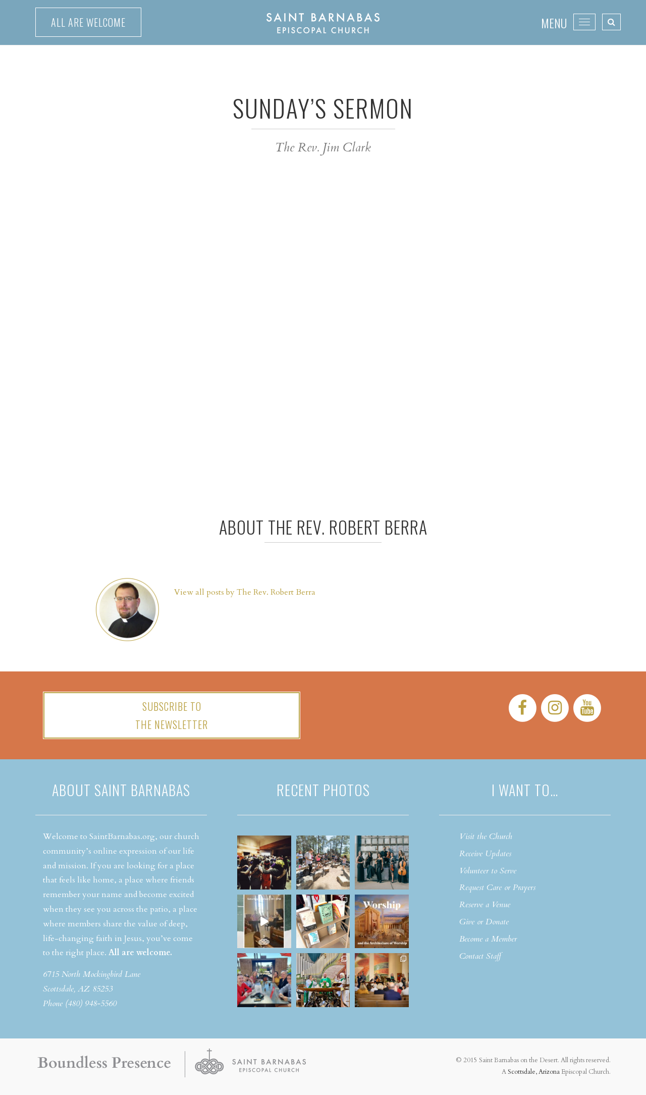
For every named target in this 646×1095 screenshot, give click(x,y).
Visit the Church (485, 836)
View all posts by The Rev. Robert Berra (244, 592)
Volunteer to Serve (487, 870)
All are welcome (88, 22)
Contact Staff (480, 956)
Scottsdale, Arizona (534, 1071)
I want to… (525, 789)
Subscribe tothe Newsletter (171, 715)
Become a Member (488, 939)
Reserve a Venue (484, 904)
